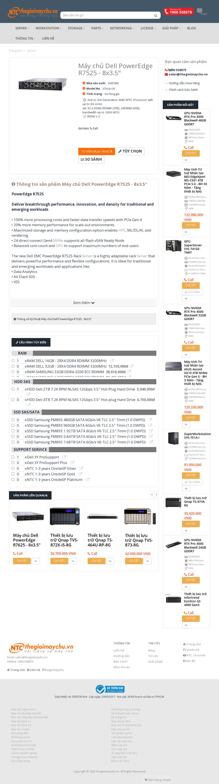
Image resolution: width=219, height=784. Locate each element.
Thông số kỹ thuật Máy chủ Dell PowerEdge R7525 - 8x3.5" (53, 319)
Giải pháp (155, 661)
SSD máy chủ (119, 757)
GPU (59, 245)
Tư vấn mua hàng (96, 151)
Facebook (192, 650)
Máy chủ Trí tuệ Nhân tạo (126, 725)
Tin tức (153, 656)
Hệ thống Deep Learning (125, 709)
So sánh (91, 159)
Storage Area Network (24, 757)
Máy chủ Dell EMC (38, 717)
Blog (151, 650)
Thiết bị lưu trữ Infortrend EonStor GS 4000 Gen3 (195, 599)
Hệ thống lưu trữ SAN (23, 745)
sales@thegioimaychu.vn (188, 74)
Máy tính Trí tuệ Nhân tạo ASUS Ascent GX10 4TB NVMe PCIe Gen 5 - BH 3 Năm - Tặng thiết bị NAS (195, 373)
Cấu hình (192, 292)
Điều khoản (122, 667)
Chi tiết (22, 561)
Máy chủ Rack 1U (21, 721)
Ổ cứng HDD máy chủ (124, 753)
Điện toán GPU (120, 761)
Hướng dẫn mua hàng (184, 83)
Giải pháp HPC (19, 733)
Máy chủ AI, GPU (120, 721)
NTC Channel (196, 655)
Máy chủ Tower (20, 729)
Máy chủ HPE (33, 713)
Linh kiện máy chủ (122, 737)
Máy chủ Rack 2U (21, 725)
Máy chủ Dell (18, 717)
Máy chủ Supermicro (23, 709)
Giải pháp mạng (20, 761)
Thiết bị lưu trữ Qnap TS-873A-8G (195, 501)
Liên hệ (119, 650)
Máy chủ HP (18, 713)
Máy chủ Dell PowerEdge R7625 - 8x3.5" (26, 540)
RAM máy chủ (119, 745)
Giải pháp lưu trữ (121, 733)
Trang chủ (193, 644)
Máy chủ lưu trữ (120, 729)
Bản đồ (190, 661)
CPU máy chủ (119, 749)
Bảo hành (121, 661)
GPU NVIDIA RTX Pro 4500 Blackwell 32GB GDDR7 (195, 313)
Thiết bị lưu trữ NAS (22, 749)
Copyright (79, 771)
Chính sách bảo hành (183, 90)
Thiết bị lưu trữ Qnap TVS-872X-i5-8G (64, 540)
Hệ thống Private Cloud (125, 713)
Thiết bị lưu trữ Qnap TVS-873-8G (139, 540)
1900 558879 (177, 70)
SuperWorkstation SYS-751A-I (197, 435)
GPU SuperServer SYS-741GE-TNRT (193, 246)
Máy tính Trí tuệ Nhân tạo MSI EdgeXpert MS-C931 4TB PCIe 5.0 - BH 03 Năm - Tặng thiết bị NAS (195, 180)
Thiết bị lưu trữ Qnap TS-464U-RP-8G (100, 540)
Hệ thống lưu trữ (20, 737)
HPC (122, 230)
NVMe (58, 240)
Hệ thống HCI (119, 717)
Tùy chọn (130, 151)
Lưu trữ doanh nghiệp (24, 753)
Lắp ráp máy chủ (121, 741)
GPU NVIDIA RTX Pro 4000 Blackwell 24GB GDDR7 (195, 545)
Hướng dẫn (122, 656)
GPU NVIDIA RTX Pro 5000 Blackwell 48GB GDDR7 (195, 118)
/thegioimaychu (54, 670)
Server (87, 255)
